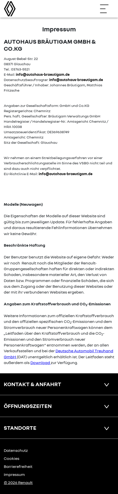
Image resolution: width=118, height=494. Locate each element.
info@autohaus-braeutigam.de (43, 74)
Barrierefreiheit (18, 466)
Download (40, 362)
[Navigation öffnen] (106, 9)
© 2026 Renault (18, 482)
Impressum (14, 474)
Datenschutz (16, 450)
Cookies (11, 458)
